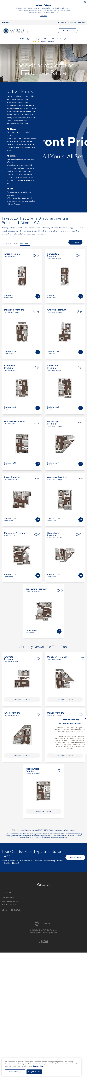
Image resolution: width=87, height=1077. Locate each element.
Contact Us (62, 18)
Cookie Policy (38, 1066)
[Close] (77, 1061)
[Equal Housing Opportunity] (3, 905)
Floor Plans (25, 239)
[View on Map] (38, 251)
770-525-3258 (8, 893)
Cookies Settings (15, 1072)
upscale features (13, 223)
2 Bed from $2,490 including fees (56, 34)
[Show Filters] (75, 238)
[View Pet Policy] (16, 905)
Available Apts (11, 239)
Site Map (53, 928)
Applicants (81, 18)
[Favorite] (34, 251)
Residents (72, 18)
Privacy (32, 928)
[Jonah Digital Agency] (43, 937)
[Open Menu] (82, 26)
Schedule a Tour (68, 26)
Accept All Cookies (34, 1072)
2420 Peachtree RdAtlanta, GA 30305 (10, 898)
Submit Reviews (42, 928)
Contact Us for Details (22, 695)
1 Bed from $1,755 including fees (30, 34)
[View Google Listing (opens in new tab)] (43, 37)
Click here (49, 11)
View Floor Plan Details (22, 271)
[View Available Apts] (37, 292)
